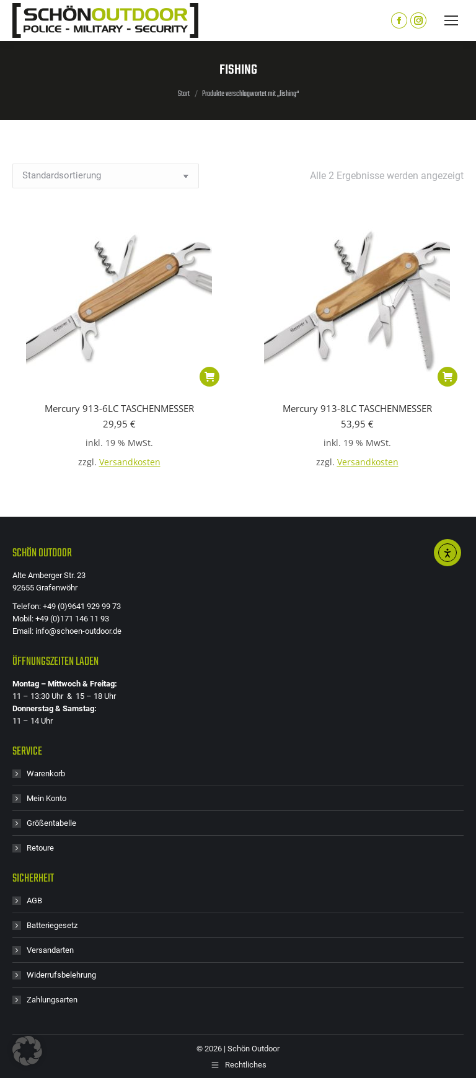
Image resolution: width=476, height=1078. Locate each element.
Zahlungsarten (52, 999)
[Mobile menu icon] (451, 20)
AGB (34, 900)
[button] (209, 377)
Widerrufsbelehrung (61, 974)
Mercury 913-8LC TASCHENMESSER (357, 408)
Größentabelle (51, 823)
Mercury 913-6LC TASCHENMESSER (119, 408)
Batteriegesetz (52, 925)
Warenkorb (46, 773)
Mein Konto (46, 798)
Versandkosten (130, 462)
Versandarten (50, 950)
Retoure (40, 847)
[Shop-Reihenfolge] (105, 176)
